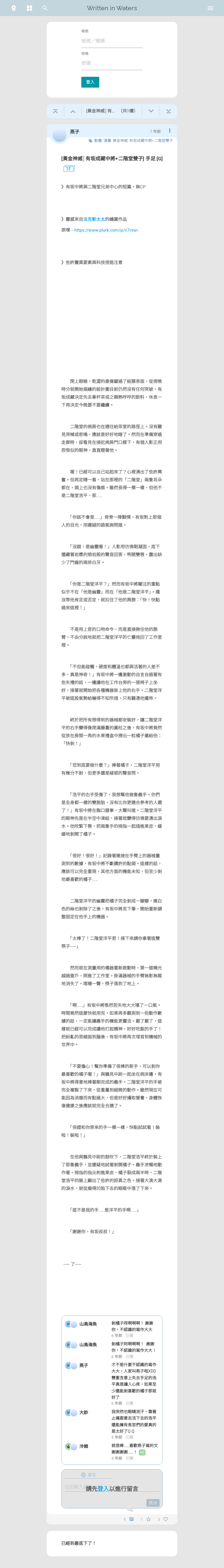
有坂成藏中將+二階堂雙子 (151, 140)
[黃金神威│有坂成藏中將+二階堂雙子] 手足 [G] (112, 159)
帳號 (84, 31)
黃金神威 (120, 140)
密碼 (84, 54)
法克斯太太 (94, 219)
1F (66, 169)
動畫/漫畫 (102, 140)
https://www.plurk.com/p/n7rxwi (106, 230)
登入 (90, 82)
